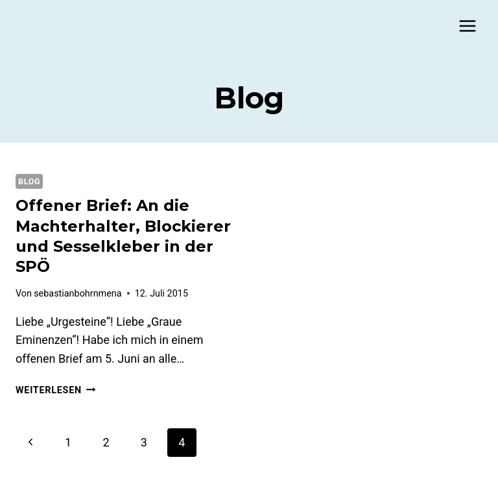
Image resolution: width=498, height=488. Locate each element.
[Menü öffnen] (467, 25)
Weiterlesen (55, 390)
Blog (29, 181)
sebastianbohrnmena (77, 293)
